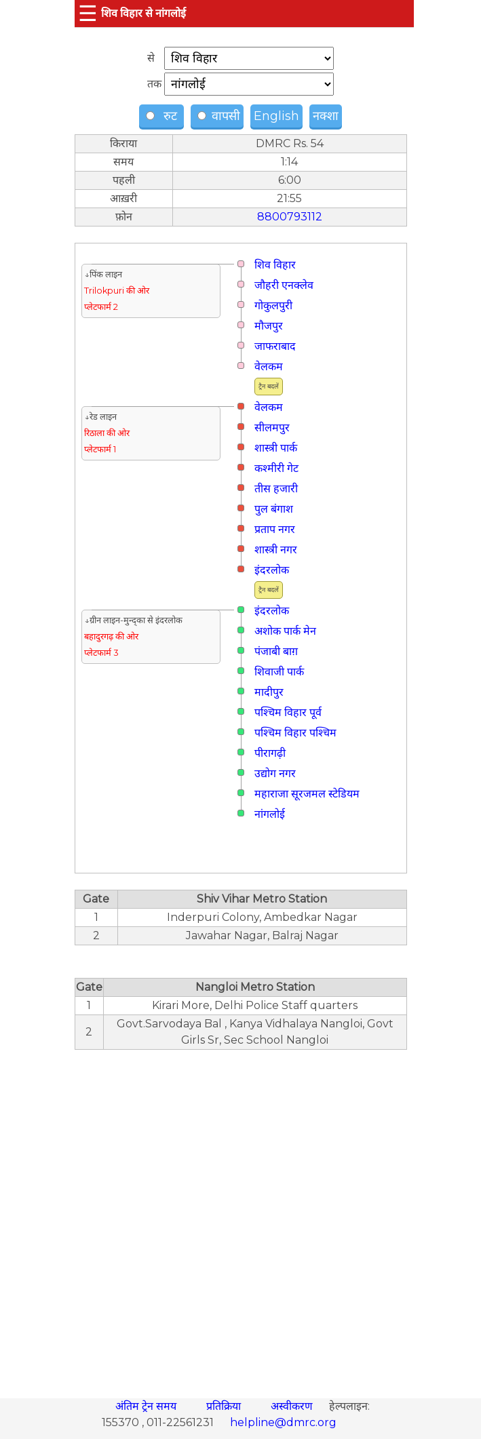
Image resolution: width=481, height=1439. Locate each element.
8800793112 (289, 216)
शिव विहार (275, 264)
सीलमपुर (272, 427)
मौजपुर (268, 325)
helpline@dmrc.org (283, 1422)
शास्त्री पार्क (275, 447)
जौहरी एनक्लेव (283, 285)
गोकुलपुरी (273, 305)
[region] (241, 1216)
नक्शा (326, 116)
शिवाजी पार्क (279, 671)
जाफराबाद (275, 346)
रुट (163, 116)
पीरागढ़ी (270, 753)
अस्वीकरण (293, 1406)
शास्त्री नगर (275, 549)
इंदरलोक (271, 570)
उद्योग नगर (275, 773)
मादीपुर (269, 692)
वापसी (218, 116)
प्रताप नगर (274, 529)
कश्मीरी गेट (276, 468)
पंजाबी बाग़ (276, 651)
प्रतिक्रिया (225, 1406)
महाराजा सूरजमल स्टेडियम (307, 793)
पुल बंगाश (273, 508)
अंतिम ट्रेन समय (147, 1406)
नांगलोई (269, 814)
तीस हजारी (276, 488)
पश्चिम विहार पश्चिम (295, 732)
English (276, 116)
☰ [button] (88, 13)
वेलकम (268, 366)
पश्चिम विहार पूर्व (288, 712)
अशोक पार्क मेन (285, 631)
